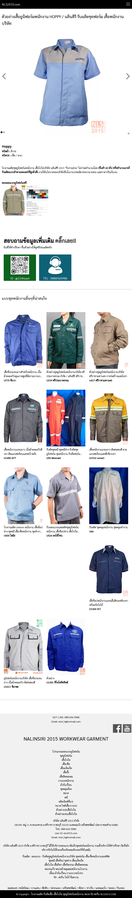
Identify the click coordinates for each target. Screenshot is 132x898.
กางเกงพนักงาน (66, 780)
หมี (66, 797)
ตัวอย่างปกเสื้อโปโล (66, 809)
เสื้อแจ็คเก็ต (66, 768)
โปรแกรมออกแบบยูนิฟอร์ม (66, 751)
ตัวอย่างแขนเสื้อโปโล (66, 814)
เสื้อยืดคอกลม (66, 776)
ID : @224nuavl (20, 268)
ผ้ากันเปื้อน (66, 784)
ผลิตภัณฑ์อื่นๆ (66, 801)
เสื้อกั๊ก (66, 772)
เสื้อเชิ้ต (66, 764)
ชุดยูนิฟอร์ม (66, 755)
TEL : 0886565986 (55, 268)
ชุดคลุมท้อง (66, 789)
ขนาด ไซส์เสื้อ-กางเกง (66, 805)
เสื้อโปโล (66, 759)
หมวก (66, 793)
